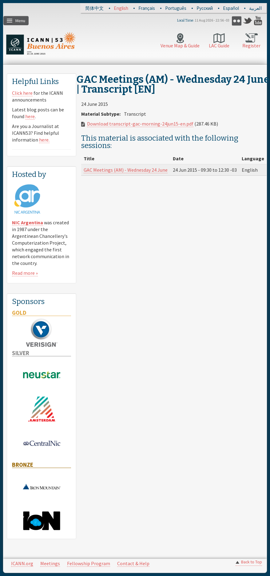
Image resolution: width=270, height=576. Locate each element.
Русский (205, 8)
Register (251, 45)
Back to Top (251, 562)
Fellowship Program (88, 563)
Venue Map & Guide (180, 45)
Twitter (247, 21)
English (121, 8)
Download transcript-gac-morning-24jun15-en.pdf (140, 124)
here (30, 116)
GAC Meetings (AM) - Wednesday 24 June (126, 170)
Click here (22, 93)
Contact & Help (133, 563)
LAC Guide (219, 45)
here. (44, 140)
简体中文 (94, 8)
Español (231, 8)
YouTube (259, 21)
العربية (255, 8)
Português (175, 8)
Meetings (50, 563)
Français (146, 8)
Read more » (25, 273)
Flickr (236, 21)
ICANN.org (22, 563)
